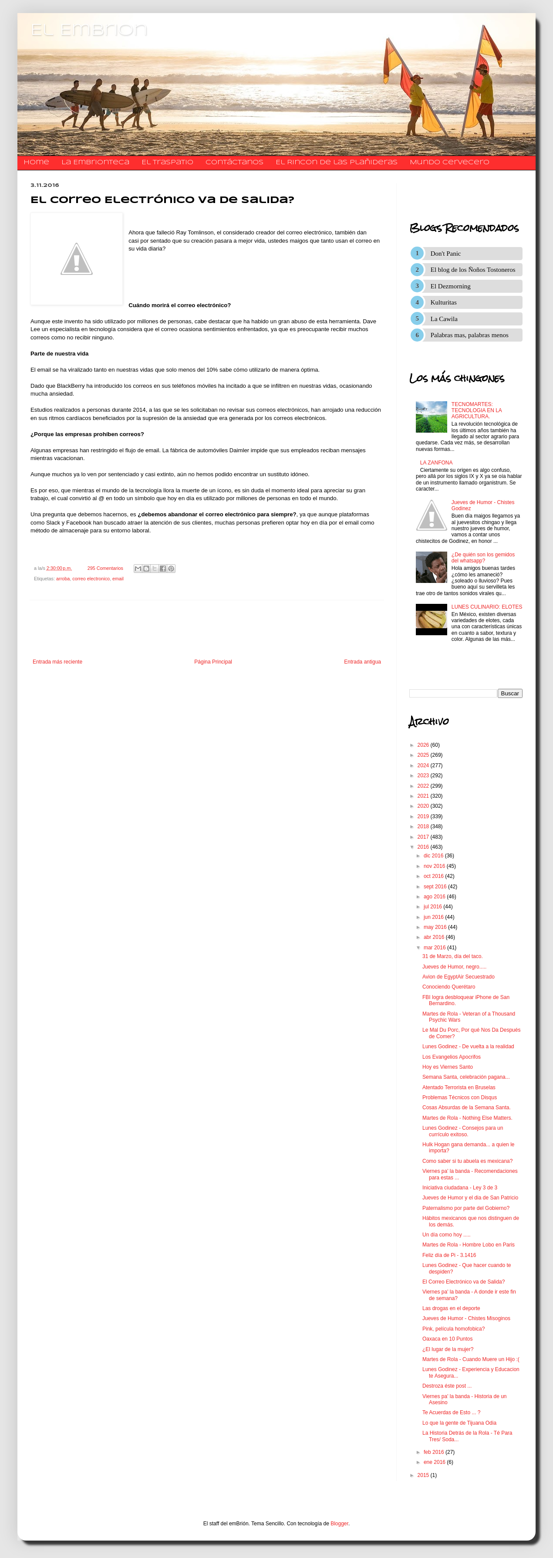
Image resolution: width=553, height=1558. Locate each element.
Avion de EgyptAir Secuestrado (458, 977)
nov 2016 (435, 866)
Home (36, 162)
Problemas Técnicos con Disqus (459, 1097)
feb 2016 (434, 1452)
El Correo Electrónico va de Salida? (463, 1282)
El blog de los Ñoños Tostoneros (473, 269)
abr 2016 (435, 937)
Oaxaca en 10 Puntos (447, 1339)
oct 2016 (434, 876)
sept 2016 (436, 887)
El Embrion (89, 30)
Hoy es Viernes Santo (447, 1067)
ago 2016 (435, 897)
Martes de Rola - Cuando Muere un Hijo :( (470, 1359)
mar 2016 (435, 948)
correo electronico (91, 578)
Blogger (339, 1524)
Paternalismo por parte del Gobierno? (465, 1208)
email (118, 578)
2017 (424, 837)
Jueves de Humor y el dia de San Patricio (470, 1198)
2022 (424, 786)
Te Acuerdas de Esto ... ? (451, 1412)
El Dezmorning (451, 286)
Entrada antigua (362, 662)
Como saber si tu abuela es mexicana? (467, 1161)
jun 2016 (434, 917)
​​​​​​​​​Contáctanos (234, 162)
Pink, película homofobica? (453, 1329)
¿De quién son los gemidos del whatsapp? (483, 558)
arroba (63, 578)
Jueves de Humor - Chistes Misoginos (466, 1318)
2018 (424, 826)
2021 (424, 796)
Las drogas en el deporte (451, 1308)
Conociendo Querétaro (448, 987)
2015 (424, 1475)
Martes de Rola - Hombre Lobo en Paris (468, 1245)
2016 (424, 847)
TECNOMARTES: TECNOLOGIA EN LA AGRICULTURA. (477, 410)
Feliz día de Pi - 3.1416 (449, 1255)
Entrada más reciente (57, 662)
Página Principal (213, 662)
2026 (424, 745)
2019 (424, 816)
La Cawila (444, 318)
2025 (424, 755)
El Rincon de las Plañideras (337, 162)
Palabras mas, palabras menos (470, 335)
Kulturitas (444, 302)
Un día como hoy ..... (446, 1235)
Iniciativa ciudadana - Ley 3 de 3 (459, 1188)
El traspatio (167, 162)
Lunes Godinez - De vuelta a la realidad (468, 1046)
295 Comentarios (105, 568)
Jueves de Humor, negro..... (454, 967)
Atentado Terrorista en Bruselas (459, 1087)
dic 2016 (434, 856)
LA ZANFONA (436, 463)
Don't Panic (446, 253)
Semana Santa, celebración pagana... (466, 1077)
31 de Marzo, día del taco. (452, 956)
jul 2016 (433, 907)
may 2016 (436, 927)
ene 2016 (435, 1462)
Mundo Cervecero (449, 162)
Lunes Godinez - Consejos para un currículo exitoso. (462, 1131)
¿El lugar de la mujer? (447, 1349)
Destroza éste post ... (447, 1386)
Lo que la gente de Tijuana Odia (459, 1423)
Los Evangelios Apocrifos (451, 1057)
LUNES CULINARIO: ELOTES (487, 607)
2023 (424, 775)
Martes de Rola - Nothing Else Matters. (467, 1118)
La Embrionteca (95, 162)
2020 (424, 806)
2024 (424, 765)
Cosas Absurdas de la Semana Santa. (466, 1107)
